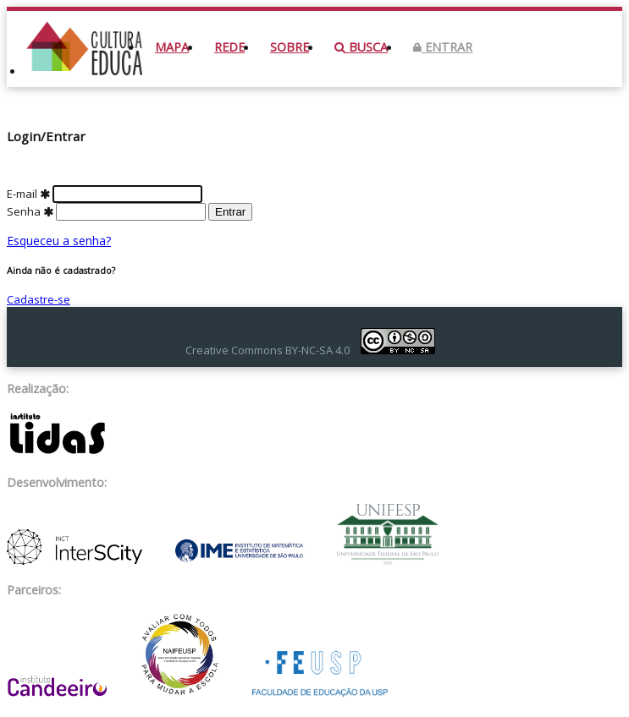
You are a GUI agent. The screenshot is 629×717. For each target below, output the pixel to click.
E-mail (104, 193)
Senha (107, 211)
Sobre (289, 47)
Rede (229, 47)
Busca (361, 47)
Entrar (442, 47)
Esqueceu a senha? (59, 241)
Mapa (172, 47)
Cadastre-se (38, 299)
